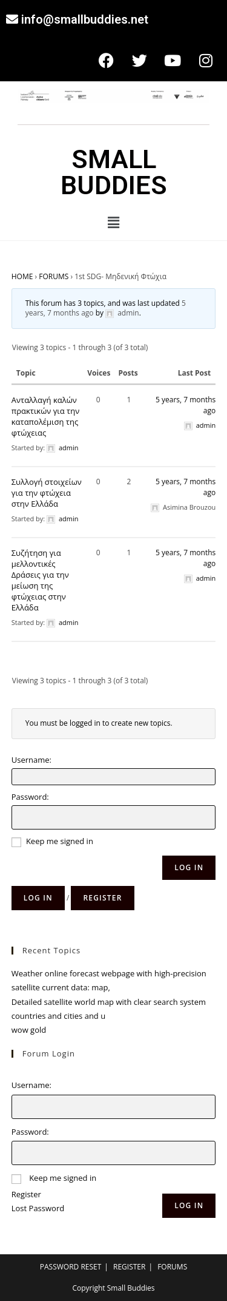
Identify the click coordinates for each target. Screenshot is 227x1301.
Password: (30, 796)
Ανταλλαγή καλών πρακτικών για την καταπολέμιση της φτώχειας (45, 416)
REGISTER (129, 1267)
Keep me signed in (59, 841)
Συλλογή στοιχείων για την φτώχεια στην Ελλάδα (47, 492)
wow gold (29, 1029)
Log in (38, 898)
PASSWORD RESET (71, 1267)
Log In (188, 867)
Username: (31, 759)
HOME (22, 276)
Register (102, 898)
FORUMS (53, 276)
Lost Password (38, 1208)
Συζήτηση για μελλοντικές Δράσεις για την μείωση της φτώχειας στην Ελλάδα (40, 580)
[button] (113, 222)
